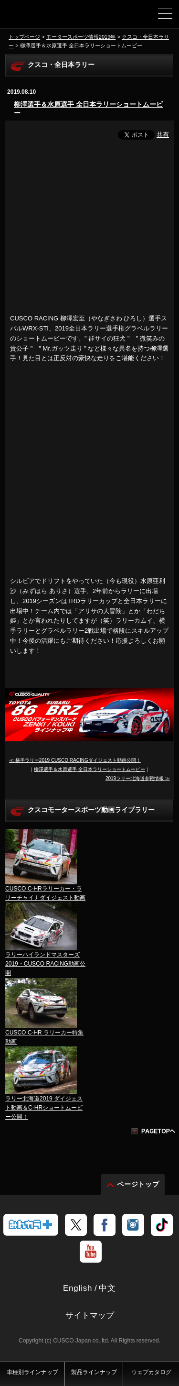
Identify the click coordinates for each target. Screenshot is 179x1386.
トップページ (24, 37)
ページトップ (138, 1184)
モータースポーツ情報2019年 (81, 37)
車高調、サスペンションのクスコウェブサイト (40, 17)
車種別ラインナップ (32, 1372)
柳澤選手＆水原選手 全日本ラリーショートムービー (88, 108)
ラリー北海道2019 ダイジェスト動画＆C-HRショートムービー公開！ (44, 1107)
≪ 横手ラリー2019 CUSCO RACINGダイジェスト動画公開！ (75, 760)
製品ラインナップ (94, 1372)
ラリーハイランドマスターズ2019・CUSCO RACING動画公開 (45, 963)
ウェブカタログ (151, 1372)
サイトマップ (89, 1315)
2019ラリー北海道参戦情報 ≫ (137, 778)
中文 (107, 1288)
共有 (163, 134)
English (77, 1288)
